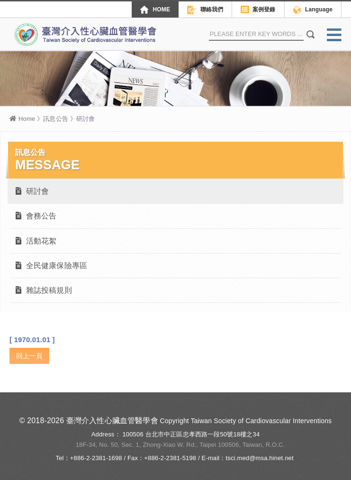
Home (22, 118)
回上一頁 (29, 356)
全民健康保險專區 (51, 266)
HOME (155, 10)
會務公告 (36, 216)
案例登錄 (258, 10)
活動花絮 (36, 241)
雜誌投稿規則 (44, 290)
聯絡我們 (205, 10)
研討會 (32, 191)
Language (313, 10)
